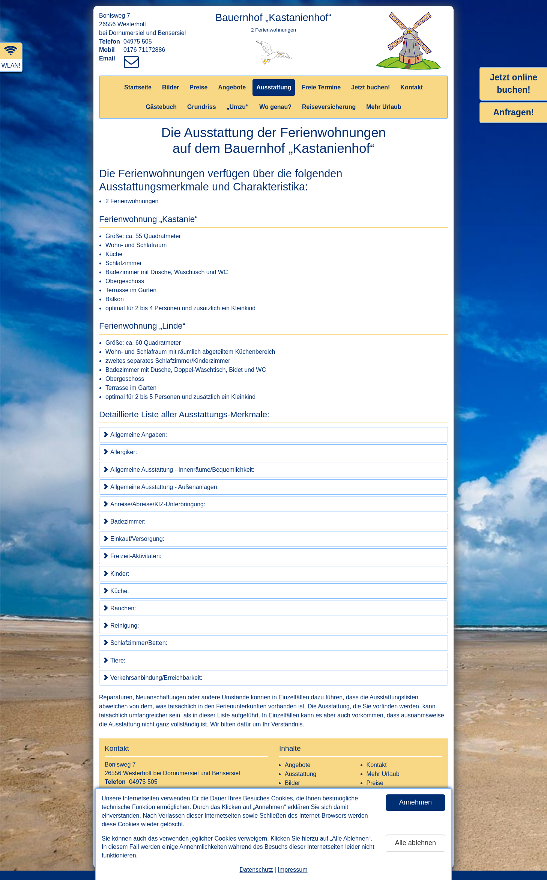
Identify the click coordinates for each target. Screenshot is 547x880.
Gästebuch (161, 107)
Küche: (115, 590)
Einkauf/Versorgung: (133, 538)
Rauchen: (119, 608)
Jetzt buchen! (370, 87)
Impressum (292, 869)
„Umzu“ (238, 107)
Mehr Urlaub (383, 107)
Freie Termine (321, 87)
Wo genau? (275, 107)
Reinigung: (120, 625)
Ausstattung (273, 87)
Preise (198, 87)
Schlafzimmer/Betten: (134, 642)
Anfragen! (513, 112)
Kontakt (411, 87)
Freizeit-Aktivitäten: (131, 555)
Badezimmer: (124, 521)
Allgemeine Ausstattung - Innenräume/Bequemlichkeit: (178, 469)
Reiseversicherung (329, 107)
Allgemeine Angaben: (134, 434)
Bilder (170, 87)
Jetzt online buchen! (514, 83)
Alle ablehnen (415, 843)
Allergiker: (119, 451)
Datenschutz (256, 869)
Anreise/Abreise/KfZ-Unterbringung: (153, 504)
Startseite (138, 87)
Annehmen (415, 802)
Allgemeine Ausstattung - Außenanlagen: (160, 486)
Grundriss (201, 107)
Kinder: (115, 573)
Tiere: (113, 660)
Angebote (232, 87)
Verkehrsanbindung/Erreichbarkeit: (152, 677)
